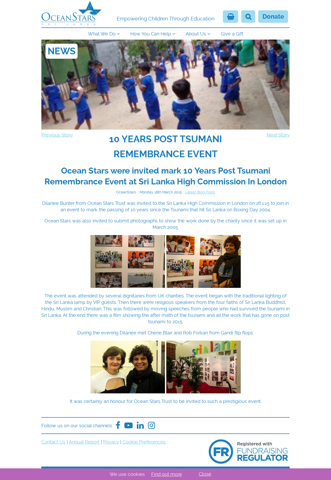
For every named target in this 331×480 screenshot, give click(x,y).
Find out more (166, 474)
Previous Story (57, 135)
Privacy (111, 442)
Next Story (278, 135)
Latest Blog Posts (200, 192)
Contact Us (53, 442)
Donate (273, 16)
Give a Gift (232, 33)
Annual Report (84, 442)
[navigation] (165, 33)
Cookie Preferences (144, 442)
